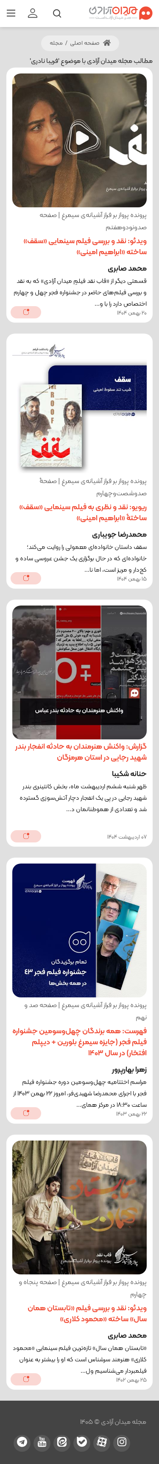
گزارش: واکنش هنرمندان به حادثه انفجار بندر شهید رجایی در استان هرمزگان (81, 752)
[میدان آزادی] (121, 13)
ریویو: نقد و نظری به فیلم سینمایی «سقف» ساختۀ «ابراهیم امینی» (83, 513)
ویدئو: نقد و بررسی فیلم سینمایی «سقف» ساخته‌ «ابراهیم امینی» (85, 247)
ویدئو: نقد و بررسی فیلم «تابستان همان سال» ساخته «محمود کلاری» (87, 1314)
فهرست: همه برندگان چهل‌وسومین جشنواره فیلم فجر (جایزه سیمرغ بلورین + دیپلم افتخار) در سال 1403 (79, 1042)
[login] (32, 13)
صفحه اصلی (90, 43)
